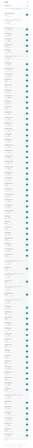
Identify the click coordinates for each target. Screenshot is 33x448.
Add (27, 14)
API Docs (10, 444)
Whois (7, 444)
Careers (14, 444)
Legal (4, 444)
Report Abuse (18, 444)
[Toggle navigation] (28, 2)
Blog (21, 444)
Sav (6, 2)
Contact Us (24, 444)
